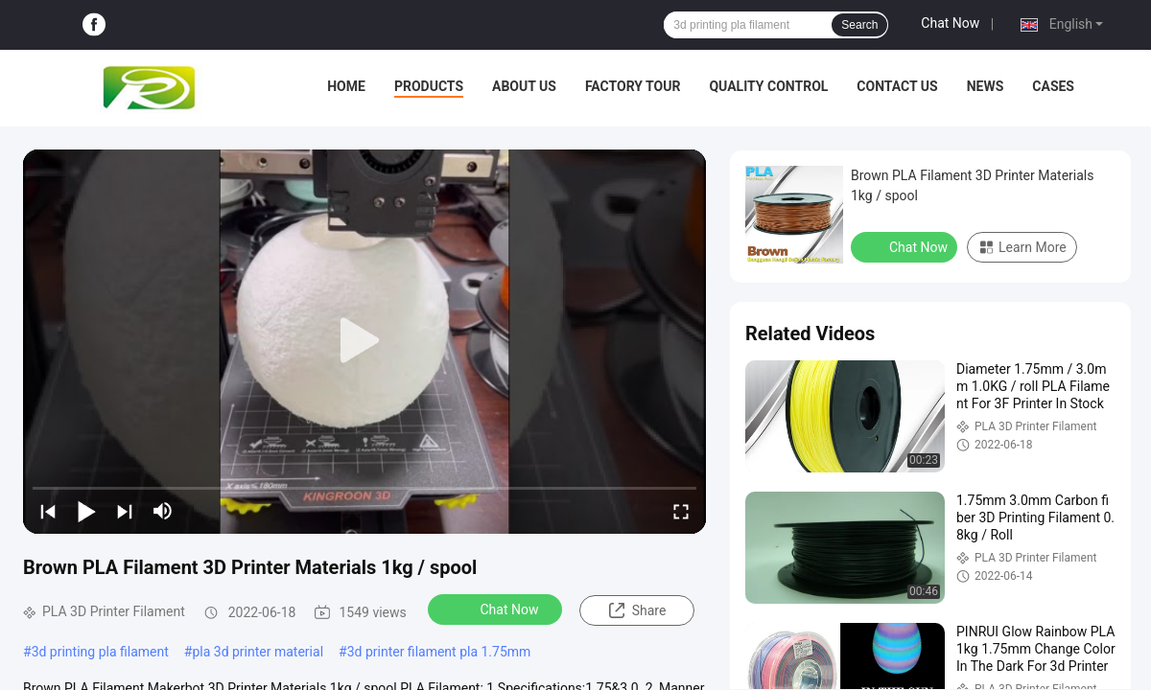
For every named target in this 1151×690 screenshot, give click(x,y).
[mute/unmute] (163, 510)
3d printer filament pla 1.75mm (439, 651)
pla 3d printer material (257, 651)
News (985, 86)
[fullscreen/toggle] (681, 510)
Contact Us (897, 86)
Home (346, 86)
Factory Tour (633, 86)
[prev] (48, 510)
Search (859, 25)
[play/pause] (86, 510)
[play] (364, 341)
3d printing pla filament (100, 651)
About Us (524, 86)
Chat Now (950, 23)
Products (428, 86)
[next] (125, 510)
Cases (1053, 86)
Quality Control (768, 86)
